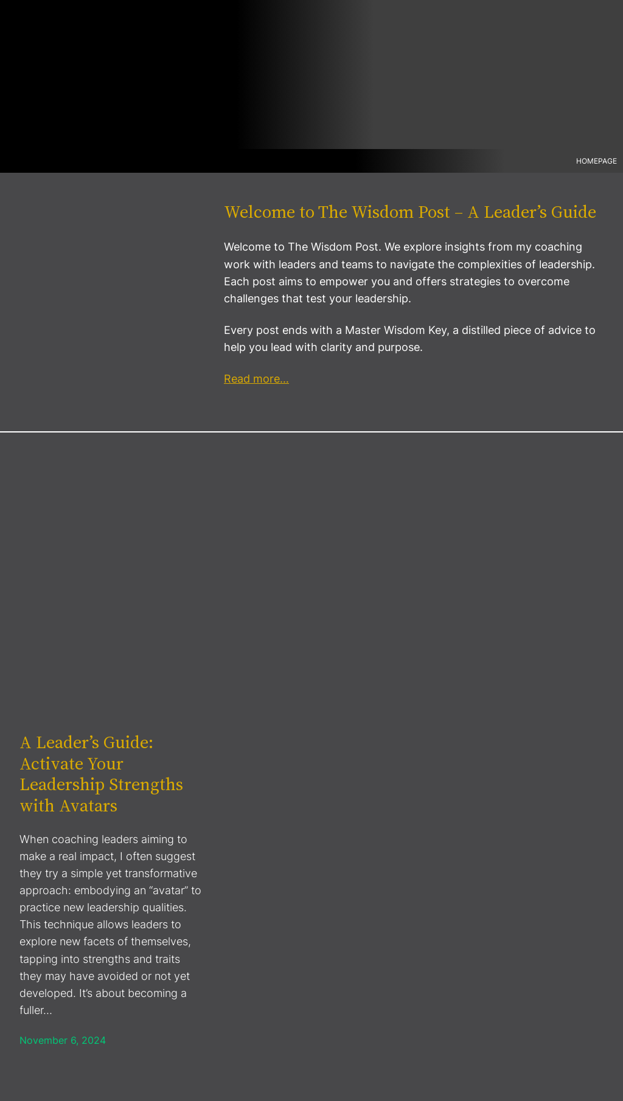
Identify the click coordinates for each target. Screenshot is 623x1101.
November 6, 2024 (62, 1040)
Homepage (596, 160)
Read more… (256, 378)
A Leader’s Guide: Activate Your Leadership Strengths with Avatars (101, 774)
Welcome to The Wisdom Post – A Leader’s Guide (410, 212)
